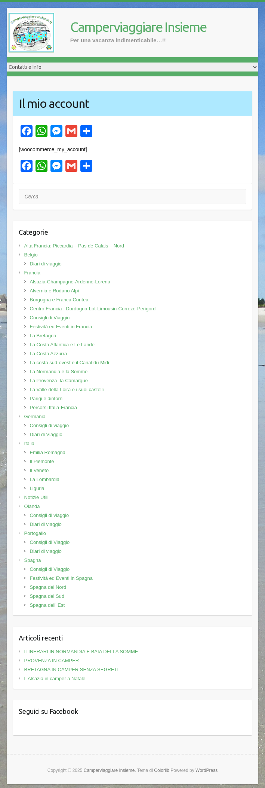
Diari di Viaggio (46, 434)
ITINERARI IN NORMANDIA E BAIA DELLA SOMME (81, 651)
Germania (35, 416)
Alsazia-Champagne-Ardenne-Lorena (70, 282)
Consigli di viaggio (49, 425)
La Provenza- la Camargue (59, 380)
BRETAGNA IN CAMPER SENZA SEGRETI (71, 669)
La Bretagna (43, 335)
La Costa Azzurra (48, 353)
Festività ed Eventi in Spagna (61, 578)
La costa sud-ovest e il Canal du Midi (69, 362)
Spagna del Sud (47, 596)
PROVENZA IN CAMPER (51, 660)
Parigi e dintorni (47, 398)
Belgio (31, 255)
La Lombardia (45, 479)
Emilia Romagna (47, 452)
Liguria (37, 488)
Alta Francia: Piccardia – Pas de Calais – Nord (74, 246)
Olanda (32, 506)
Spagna (32, 560)
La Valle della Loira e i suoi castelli (67, 389)
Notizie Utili (36, 497)
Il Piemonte (42, 461)
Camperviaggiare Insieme (138, 26)
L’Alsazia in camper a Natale (55, 678)
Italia (29, 443)
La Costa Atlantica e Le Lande (62, 344)
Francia (32, 273)
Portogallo (35, 533)
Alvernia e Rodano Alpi (54, 290)
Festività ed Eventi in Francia (61, 326)
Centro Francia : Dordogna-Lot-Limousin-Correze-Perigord (93, 308)
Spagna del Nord (48, 587)
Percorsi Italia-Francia (53, 407)
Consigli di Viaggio (50, 317)
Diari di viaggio (46, 264)
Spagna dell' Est (47, 605)
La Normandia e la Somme (59, 371)
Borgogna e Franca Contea (59, 299)
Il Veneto (39, 470)
